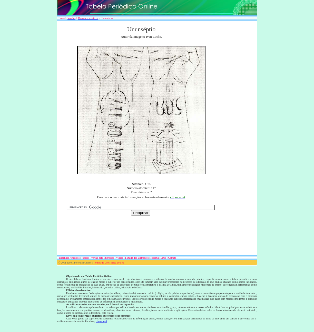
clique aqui (101, 321)
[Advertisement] (240, 103)
